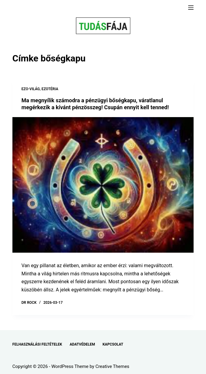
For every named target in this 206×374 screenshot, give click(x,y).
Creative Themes (112, 366)
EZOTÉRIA (50, 89)
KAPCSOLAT (112, 344)
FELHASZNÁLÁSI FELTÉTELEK (37, 344)
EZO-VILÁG (31, 89)
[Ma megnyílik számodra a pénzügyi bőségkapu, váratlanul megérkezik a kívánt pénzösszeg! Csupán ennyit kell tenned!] (103, 185)
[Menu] (191, 7)
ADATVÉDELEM (82, 344)
